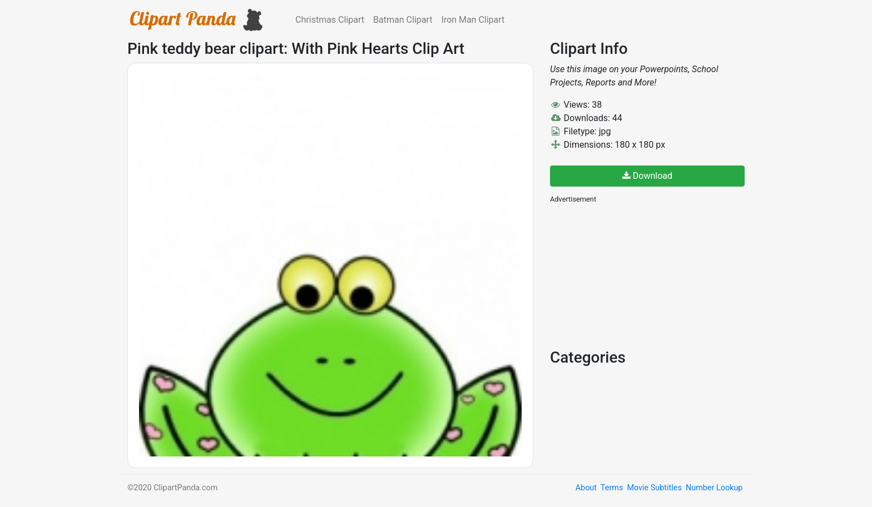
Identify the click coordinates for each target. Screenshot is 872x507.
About (586, 488)
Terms (612, 488)
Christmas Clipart (329, 19)
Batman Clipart (402, 19)
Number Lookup (714, 488)
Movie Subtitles (654, 488)
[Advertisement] (633, 274)
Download (647, 175)
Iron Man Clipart (472, 19)
